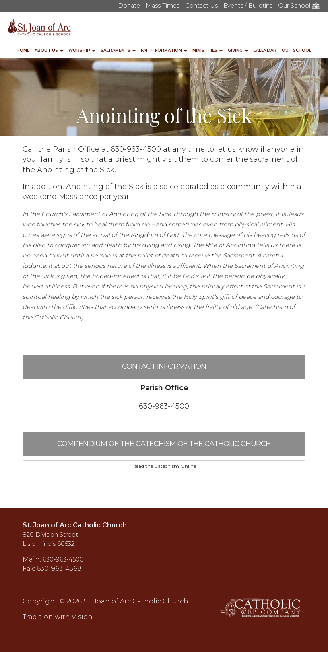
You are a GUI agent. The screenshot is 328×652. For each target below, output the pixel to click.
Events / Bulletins (247, 5)
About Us (49, 50)
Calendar (264, 50)
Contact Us (201, 5)
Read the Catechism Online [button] (164, 466)
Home (23, 50)
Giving (238, 50)
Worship (81, 50)
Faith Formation (164, 50)
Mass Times (162, 5)
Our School (299, 5)
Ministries (207, 50)
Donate (129, 5)
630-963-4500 (164, 406)
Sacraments (118, 50)
